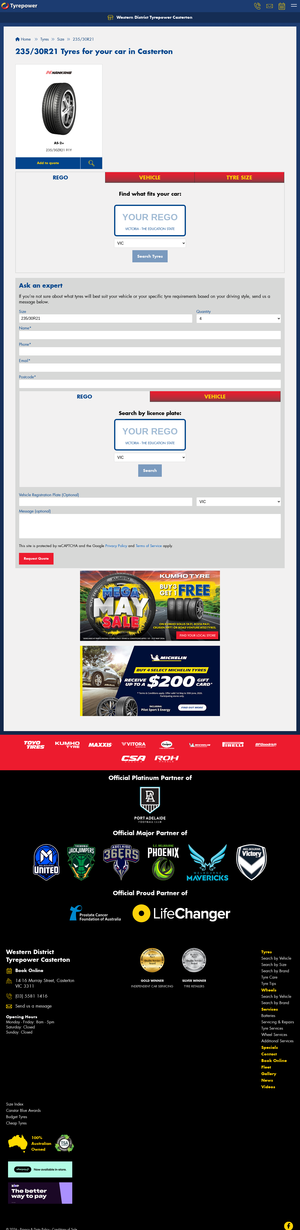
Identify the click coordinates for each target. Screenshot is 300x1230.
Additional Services (277, 1041)
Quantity (203, 311)
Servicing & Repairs (277, 1022)
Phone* (25, 344)
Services (269, 1009)
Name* (25, 328)
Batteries (268, 1015)
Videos (268, 1086)
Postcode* (27, 377)
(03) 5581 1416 (31, 996)
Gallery (268, 1073)
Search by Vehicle (276, 958)
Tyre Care (269, 977)
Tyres (266, 952)
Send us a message (33, 1006)
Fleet (266, 1067)
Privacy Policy (116, 545)
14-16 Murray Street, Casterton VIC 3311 (44, 983)
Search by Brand (275, 970)
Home (23, 39)
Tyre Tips (268, 983)
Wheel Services (274, 1034)
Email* (24, 360)
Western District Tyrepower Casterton (150, 17)
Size (22, 311)
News (267, 1080)
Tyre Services (272, 1028)
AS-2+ (59, 143)
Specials (269, 1047)
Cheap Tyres (16, 1123)
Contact (269, 1054)
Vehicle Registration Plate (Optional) (49, 494)
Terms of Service (149, 545)
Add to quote (48, 163)
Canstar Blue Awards (23, 1110)
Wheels (268, 990)
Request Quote (36, 558)
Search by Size (273, 964)
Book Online (274, 1060)
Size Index (14, 1104)
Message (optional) (35, 511)
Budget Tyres (16, 1116)
